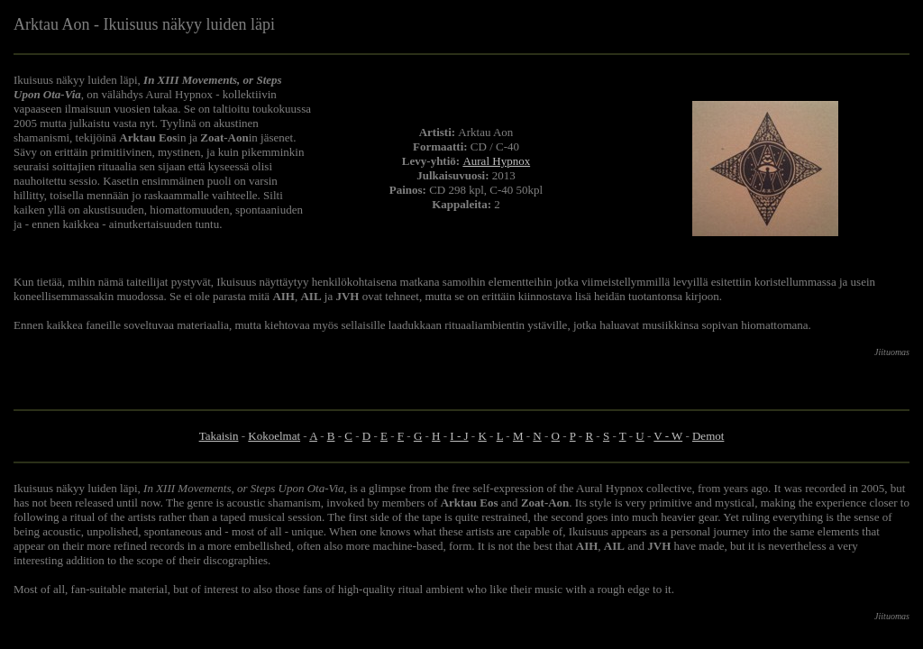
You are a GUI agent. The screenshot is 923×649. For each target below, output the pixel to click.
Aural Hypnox (496, 161)
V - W (667, 436)
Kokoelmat (274, 436)
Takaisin (219, 436)
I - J (459, 436)
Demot (708, 436)
